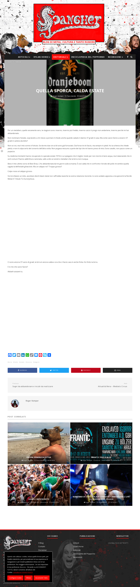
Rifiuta (28, 578)
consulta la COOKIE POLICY (23, 572)
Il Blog (41, 543)
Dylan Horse (41, 57)
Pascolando (71, 96)
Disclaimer (42, 550)
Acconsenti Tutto (41, 578)
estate (22, 362)
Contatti (41, 546)
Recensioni (114, 57)
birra (10, 362)
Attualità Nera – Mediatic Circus (99, 385)
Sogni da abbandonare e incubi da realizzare (40, 385)
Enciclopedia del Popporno (88, 57)
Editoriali (59, 57)
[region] (28, 567)
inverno (29, 362)
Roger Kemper (57, 96)
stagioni (36, 362)
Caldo (16, 362)
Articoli (23, 57)
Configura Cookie (15, 578)
